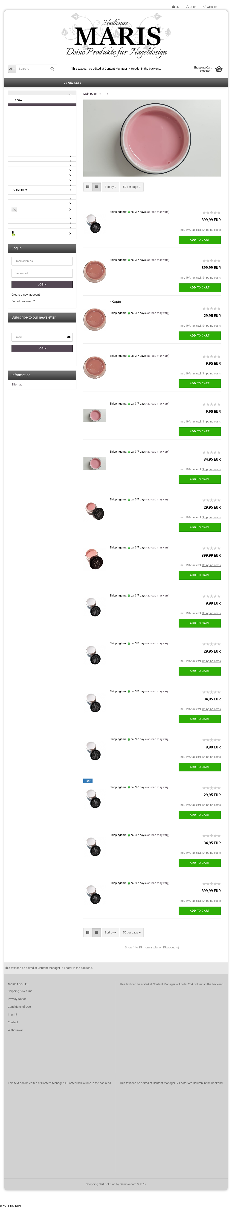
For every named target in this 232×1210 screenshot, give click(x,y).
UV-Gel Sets (72, 84)
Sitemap (17, 386)
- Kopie (115, 303)
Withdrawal (15, 1031)
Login (191, 7)
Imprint (12, 1016)
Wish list (210, 7)
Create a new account (26, 296)
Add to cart (200, 241)
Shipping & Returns (20, 992)
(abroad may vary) (157, 213)
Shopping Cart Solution (100, 1185)
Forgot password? (23, 303)
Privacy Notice (17, 1000)
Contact (13, 1024)
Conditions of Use (19, 1008)
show (18, 101)
